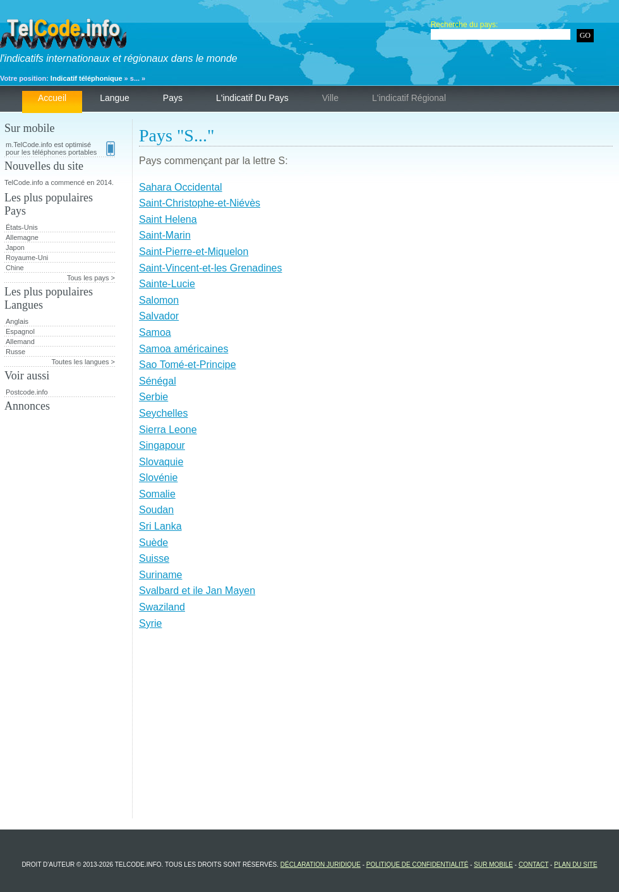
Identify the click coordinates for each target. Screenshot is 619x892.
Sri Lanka (160, 526)
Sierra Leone (168, 429)
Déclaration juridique (320, 864)
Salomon (159, 300)
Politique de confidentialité (417, 864)
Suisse (154, 558)
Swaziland (162, 607)
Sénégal (157, 381)
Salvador (159, 316)
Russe (15, 351)
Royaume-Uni (27, 257)
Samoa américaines (183, 348)
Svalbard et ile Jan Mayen (197, 590)
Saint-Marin (165, 235)
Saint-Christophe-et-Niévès (199, 203)
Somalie (157, 494)
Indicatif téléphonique (87, 78)
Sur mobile (493, 864)
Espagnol (20, 331)
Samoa (155, 332)
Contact (533, 864)
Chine (15, 267)
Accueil (52, 98)
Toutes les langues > (83, 362)
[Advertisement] (376, 729)
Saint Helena (168, 219)
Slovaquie (161, 461)
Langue (114, 98)
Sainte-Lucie (167, 283)
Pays (173, 98)
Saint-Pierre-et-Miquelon (193, 251)
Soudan (156, 509)
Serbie (153, 396)
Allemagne (22, 237)
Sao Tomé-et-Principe (187, 364)
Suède (153, 542)
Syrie (150, 623)
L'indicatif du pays (252, 98)
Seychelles (163, 413)
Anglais (17, 321)
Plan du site (575, 864)
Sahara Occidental (180, 187)
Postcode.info (27, 392)
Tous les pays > (91, 278)
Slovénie (158, 477)
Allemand (20, 341)
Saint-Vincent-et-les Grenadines (210, 268)
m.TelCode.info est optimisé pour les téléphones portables (60, 148)
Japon (15, 247)
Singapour (162, 445)
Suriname (160, 574)
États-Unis (22, 227)
